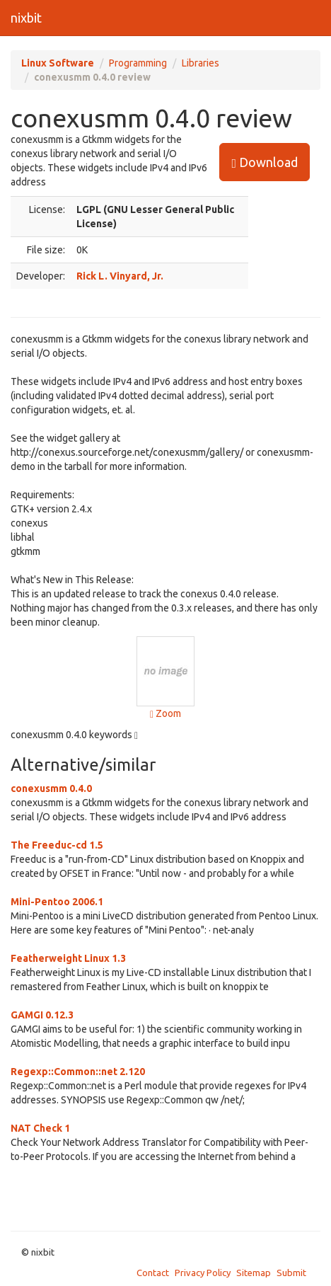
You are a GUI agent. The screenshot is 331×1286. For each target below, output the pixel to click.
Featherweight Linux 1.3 (68, 958)
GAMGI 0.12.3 (42, 1015)
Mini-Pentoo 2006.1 (57, 901)
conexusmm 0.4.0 (51, 788)
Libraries (200, 63)
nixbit (26, 18)
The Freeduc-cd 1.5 (57, 845)
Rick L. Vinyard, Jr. (119, 276)
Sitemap (253, 1273)
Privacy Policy (203, 1273)
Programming (138, 63)
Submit (291, 1273)
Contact (153, 1273)
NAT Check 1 (40, 1128)
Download (264, 162)
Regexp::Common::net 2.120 (78, 1071)
